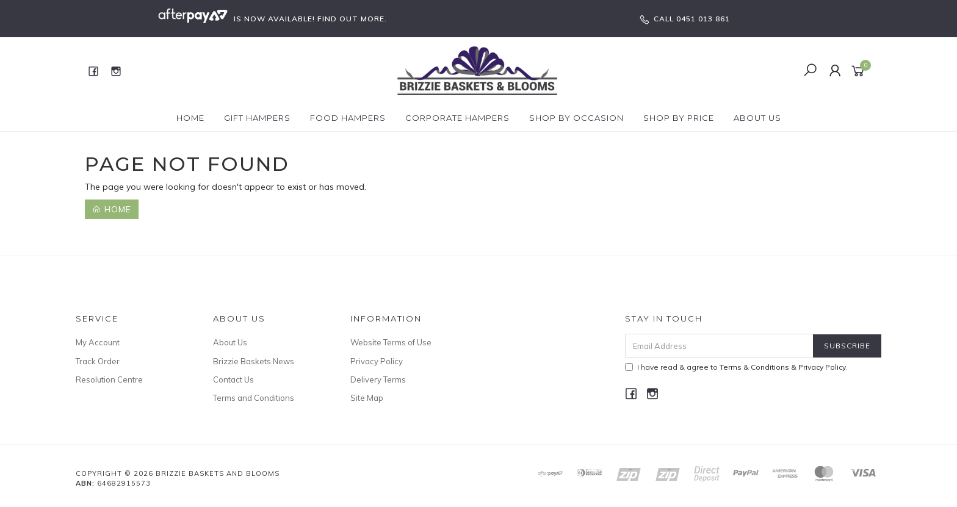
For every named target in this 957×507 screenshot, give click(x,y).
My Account (98, 342)
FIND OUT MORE (351, 18)
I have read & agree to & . (736, 367)
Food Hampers (348, 118)
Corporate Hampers (457, 118)
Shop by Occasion (576, 118)
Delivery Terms (378, 379)
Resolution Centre (109, 379)
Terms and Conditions (253, 398)
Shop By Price (678, 118)
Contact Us (233, 379)
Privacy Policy (376, 361)
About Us (757, 118)
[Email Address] (719, 346)
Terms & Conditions (754, 367)
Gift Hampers (257, 118)
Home (190, 118)
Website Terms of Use (391, 342)
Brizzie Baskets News (253, 361)
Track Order (98, 361)
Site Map (366, 398)
